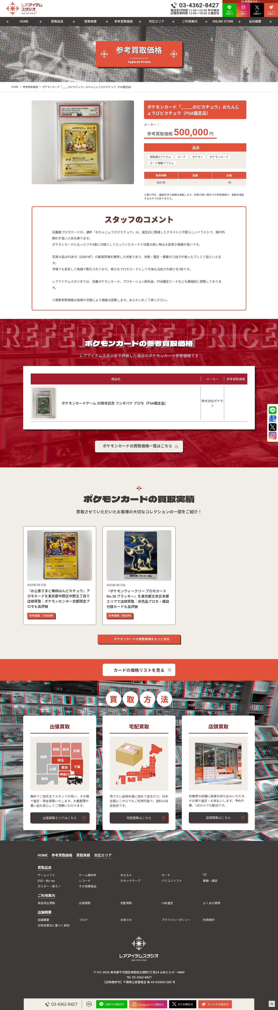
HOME (24, 21)
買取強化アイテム (160, 156)
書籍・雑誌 (210, 881)
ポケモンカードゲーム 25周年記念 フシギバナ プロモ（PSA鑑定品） (115, 403)
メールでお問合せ (215, 1004)
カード (182, 156)
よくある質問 (211, 903)
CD (205, 874)
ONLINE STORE (222, 21)
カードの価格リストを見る (139, 670)
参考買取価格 (123, 21)
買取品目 (57, 21)
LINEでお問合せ (111, 1004)
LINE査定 (167, 903)
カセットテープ (130, 881)
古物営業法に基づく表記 (54, 925)
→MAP (180, 972)
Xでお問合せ (182, 1004)
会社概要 (255, 21)
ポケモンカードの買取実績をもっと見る (139, 639)
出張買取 (85, 903)
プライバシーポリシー (176, 920)
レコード (85, 881)
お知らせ (126, 920)
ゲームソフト (46, 875)
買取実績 (90, 21)
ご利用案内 (189, 21)
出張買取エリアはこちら (60, 818)
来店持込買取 (46, 903)
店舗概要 (45, 912)
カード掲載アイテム (162, 163)
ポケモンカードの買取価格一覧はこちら (137, 446)
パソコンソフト (172, 881)
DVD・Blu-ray (46, 881)
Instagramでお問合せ (148, 1004)
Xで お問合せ (257, 10)
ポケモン (197, 156)
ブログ (83, 920)
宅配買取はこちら (139, 818)
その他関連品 (87, 886)
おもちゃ (126, 875)
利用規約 (208, 920)
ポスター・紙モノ (49, 886)
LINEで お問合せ (229, 10)
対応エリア (156, 21)
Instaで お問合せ (243, 10)
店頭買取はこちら (218, 818)
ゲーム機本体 (87, 875)
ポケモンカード (219, 156)
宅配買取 (126, 903)
